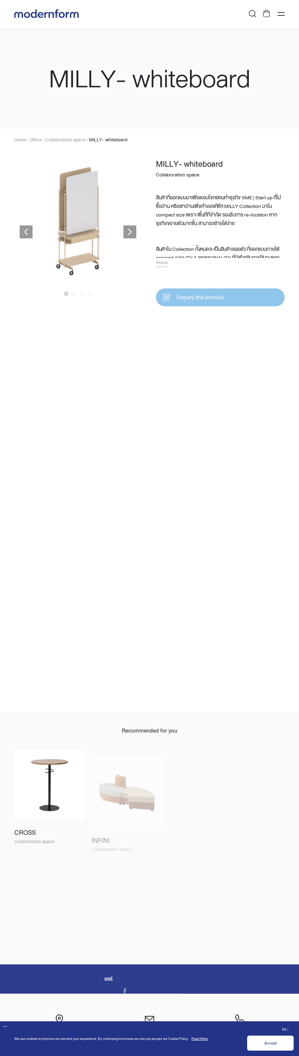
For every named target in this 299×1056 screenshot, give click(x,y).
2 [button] (74, 294)
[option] (78, 222)
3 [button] (82, 294)
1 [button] (66, 294)
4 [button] (90, 294)
